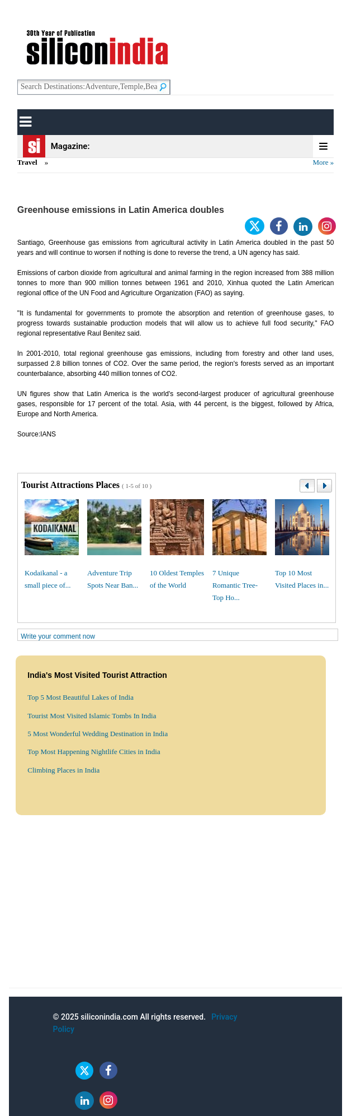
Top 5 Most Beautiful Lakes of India (80, 697)
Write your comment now (58, 636)
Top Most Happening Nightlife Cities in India (93, 751)
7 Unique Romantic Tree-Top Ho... (235, 585)
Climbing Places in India (63, 770)
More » (323, 162)
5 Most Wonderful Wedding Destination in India (97, 733)
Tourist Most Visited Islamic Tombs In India (91, 716)
